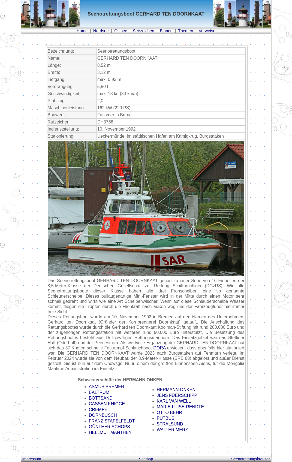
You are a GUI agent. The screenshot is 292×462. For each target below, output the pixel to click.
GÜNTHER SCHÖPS (109, 426)
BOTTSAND (101, 398)
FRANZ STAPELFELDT (112, 421)
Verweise (207, 30)
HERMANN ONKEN (176, 389)
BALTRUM (99, 392)
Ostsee (120, 30)
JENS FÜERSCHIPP (177, 395)
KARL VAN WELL (174, 401)
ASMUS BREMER (106, 386)
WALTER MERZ (172, 429)
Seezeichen (143, 30)
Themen (185, 30)
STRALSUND (170, 424)
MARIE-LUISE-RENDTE (180, 406)
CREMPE (98, 409)
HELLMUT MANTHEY (110, 432)
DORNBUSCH (103, 415)
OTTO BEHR (169, 412)
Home (82, 30)
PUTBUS (165, 418)
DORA (159, 348)
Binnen (166, 30)
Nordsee (101, 30)
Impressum (31, 459)
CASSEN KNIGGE (107, 403)
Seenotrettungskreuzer (250, 459)
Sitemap (146, 459)
